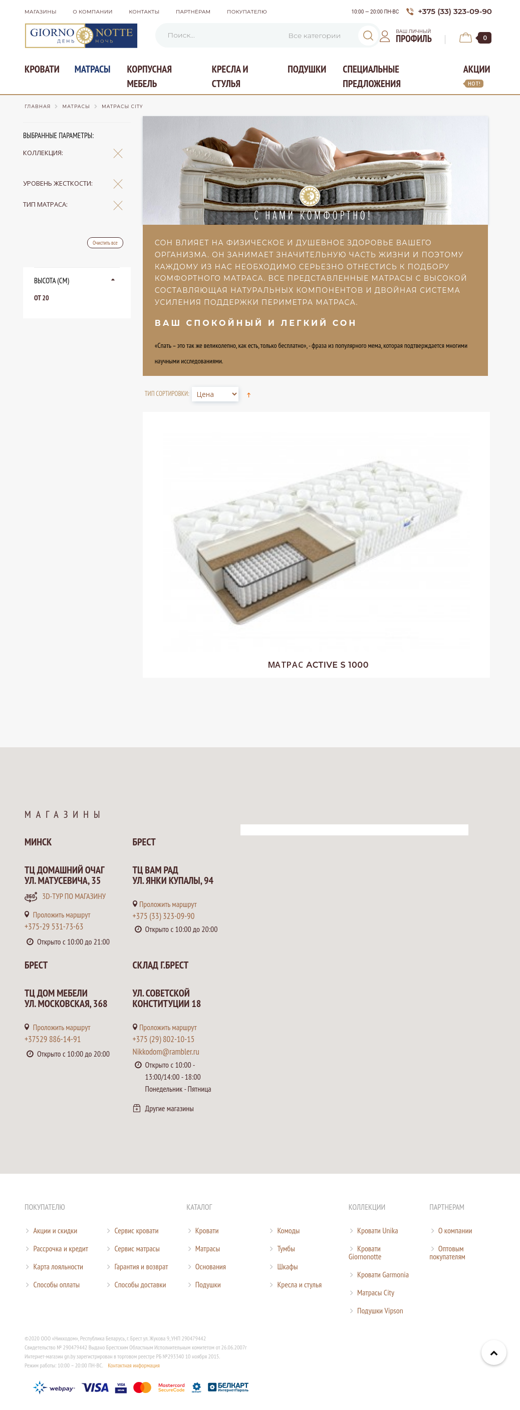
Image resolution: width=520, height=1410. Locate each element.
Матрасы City (375, 1292)
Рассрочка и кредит (60, 1248)
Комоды (288, 1230)
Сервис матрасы (137, 1248)
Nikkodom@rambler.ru (166, 1051)
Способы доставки (140, 1284)
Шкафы (287, 1266)
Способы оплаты (56, 1284)
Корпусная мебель (149, 76)
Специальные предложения (372, 76)
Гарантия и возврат (141, 1266)
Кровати (42, 69)
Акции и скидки (55, 1230)
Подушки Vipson (380, 1310)
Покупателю (247, 12)
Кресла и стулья (230, 76)
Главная (38, 106)
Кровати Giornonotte (365, 1252)
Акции (476, 75)
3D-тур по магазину (65, 897)
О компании (92, 12)
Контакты (144, 12)
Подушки (307, 69)
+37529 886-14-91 (53, 1039)
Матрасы (93, 69)
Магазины (41, 12)
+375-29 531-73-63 (54, 926)
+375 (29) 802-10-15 (164, 1039)
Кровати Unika (377, 1230)
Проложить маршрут (57, 914)
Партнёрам (193, 12)
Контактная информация (134, 1365)
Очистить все (105, 242)
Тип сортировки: (167, 393)
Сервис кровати (136, 1230)
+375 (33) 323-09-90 (164, 915)
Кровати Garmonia (383, 1274)
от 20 (41, 297)
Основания (210, 1266)
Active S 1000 (318, 665)
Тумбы (286, 1248)
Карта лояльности (58, 1266)
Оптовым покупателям (447, 1252)
